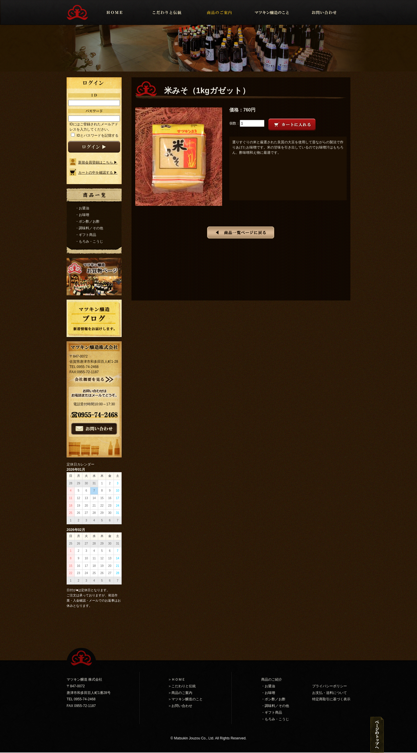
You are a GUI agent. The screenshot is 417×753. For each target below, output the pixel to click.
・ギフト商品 (85, 235)
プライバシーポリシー (329, 686)
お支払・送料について (329, 693)
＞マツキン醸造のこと (185, 699)
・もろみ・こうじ (89, 241)
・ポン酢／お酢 (87, 221)
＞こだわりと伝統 (182, 686)
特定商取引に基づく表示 (331, 699)
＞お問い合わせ (180, 706)
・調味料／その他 (89, 228)
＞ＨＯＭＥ (176, 679)
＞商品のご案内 (180, 693)
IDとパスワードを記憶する (97, 135)
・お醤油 (82, 208)
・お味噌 (82, 215)
